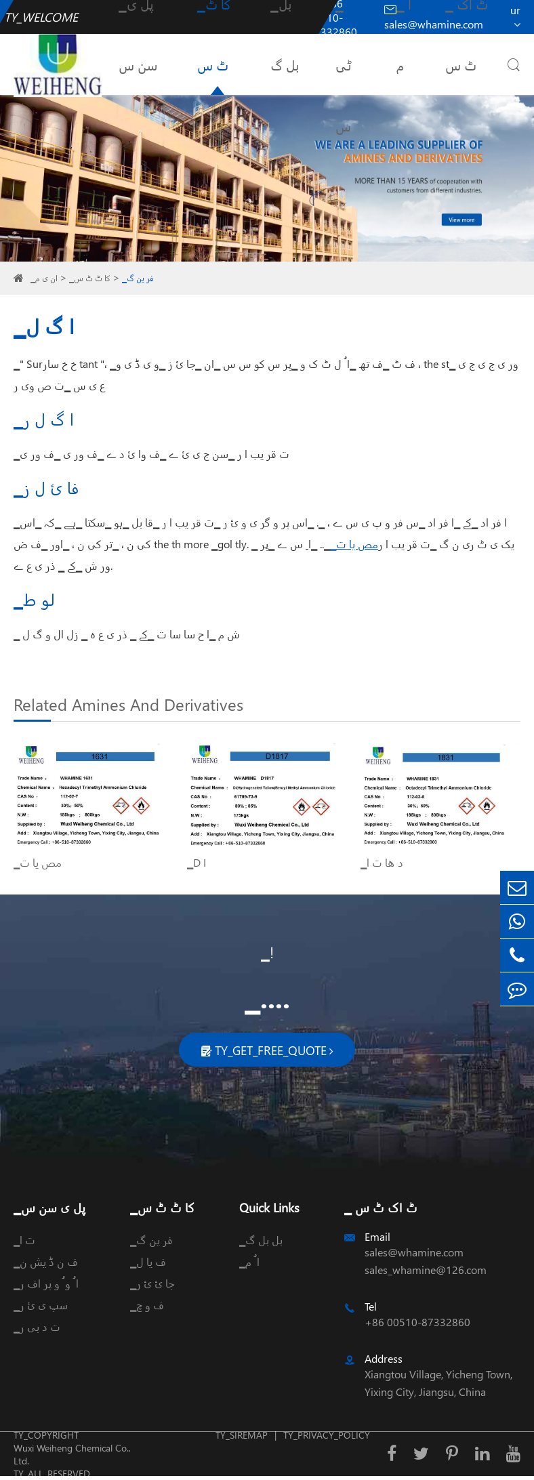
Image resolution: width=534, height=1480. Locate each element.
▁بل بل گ (261, 1240)
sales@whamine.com (414, 1252)
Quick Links (269, 1207)
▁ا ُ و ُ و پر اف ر (46, 1283)
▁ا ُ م (249, 1261)
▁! (267, 952)
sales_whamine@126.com (426, 1269)
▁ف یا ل (148, 1261)
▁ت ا (24, 1240)
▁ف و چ (147, 1305)
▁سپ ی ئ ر (41, 1305)
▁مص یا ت (354, 544)
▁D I (196, 862)
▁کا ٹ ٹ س (89, 278)
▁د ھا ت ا (382, 862)
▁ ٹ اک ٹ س (380, 1207)
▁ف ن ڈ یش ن (46, 1261)
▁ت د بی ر (37, 1326)
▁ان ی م (44, 278)
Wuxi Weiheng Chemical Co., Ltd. (72, 1454)
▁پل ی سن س (49, 1207)
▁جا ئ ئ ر (152, 1283)
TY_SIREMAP (241, 1434)
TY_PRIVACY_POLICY (326, 1434)
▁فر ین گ (138, 278)
